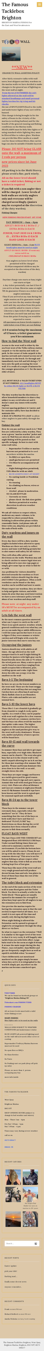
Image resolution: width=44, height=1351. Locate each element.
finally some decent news (15, 1282)
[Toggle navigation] (39, 4)
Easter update (11, 1266)
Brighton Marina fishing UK (17, 998)
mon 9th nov (17, 1309)
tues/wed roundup (27, 1319)
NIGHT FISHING (11, 1018)
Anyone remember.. (13, 1287)
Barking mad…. (11, 1276)
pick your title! (11, 1271)
